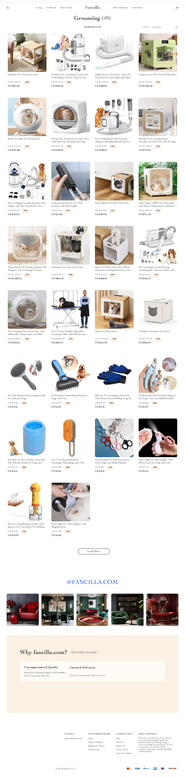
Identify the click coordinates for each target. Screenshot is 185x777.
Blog (118, 742)
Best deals (66, 8)
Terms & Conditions (124, 757)
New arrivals (120, 8)
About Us (120, 746)
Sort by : (146, 30)
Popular (51, 8)
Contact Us (120, 749)
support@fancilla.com (73, 742)
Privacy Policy (122, 753)
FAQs (90, 742)
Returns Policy (94, 753)
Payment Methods (95, 746)
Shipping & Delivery (96, 749)
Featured (137, 8)
